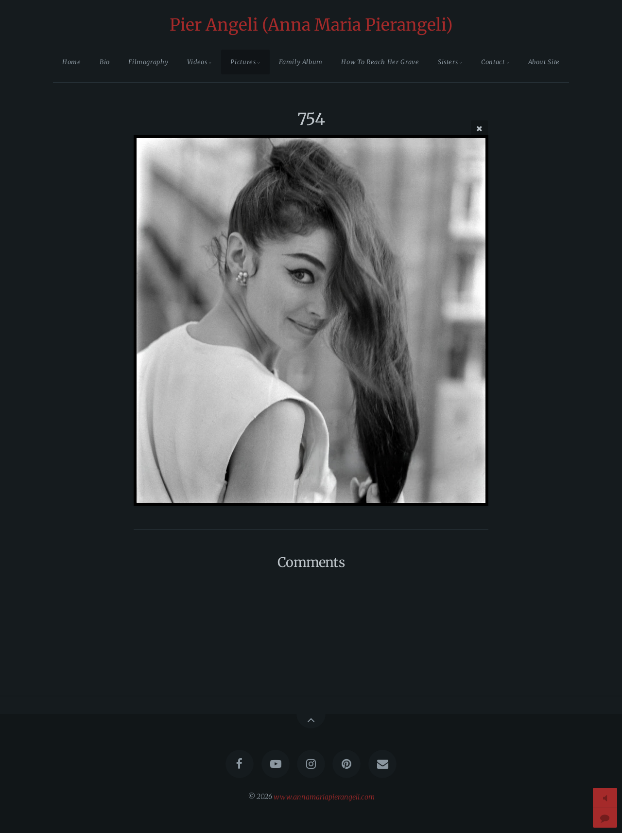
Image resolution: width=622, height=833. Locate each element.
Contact (492, 62)
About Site (544, 62)
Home (71, 62)
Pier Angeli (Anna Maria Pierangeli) (311, 25)
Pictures (243, 62)
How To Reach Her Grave (380, 62)
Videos (197, 62)
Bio (105, 62)
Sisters (448, 62)
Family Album (301, 62)
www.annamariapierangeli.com (324, 796)
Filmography (148, 62)
